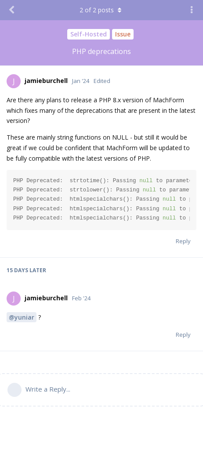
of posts (101, 10)
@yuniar (21, 317)
